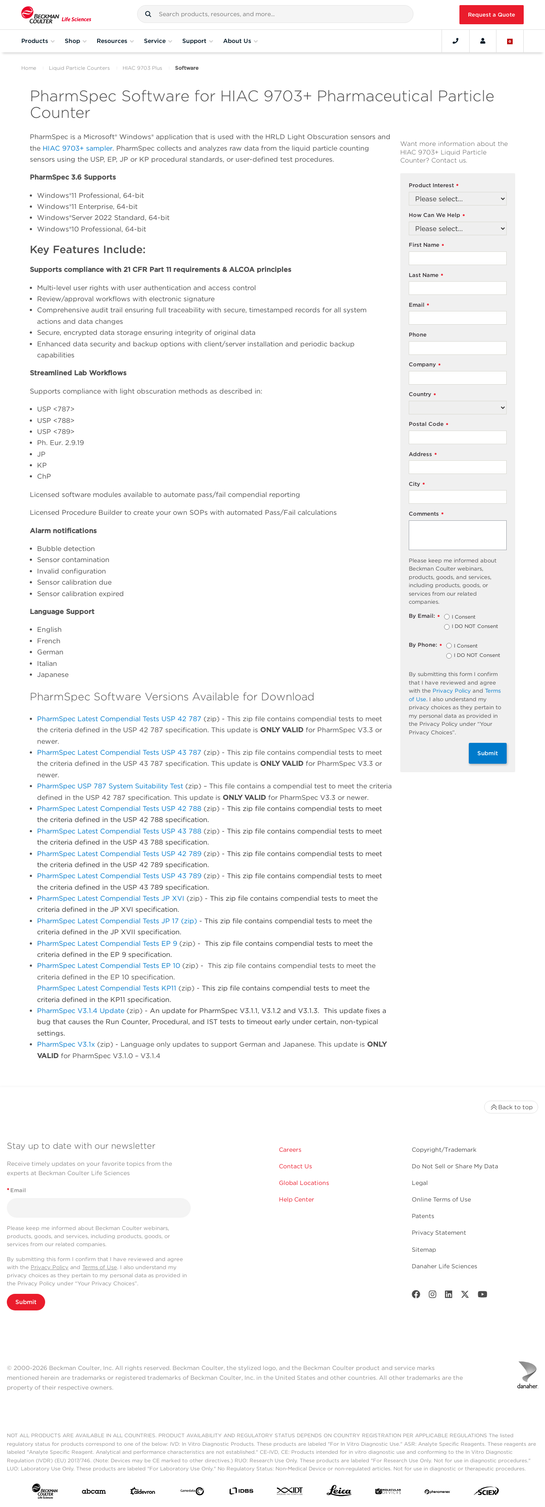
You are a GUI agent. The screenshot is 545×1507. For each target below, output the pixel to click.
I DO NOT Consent (475, 626)
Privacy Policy (452, 691)
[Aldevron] (142, 1493)
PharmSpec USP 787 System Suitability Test (110, 786)
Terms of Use (99, 1267)
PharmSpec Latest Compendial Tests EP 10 (108, 966)
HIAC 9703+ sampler (77, 148)
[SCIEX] (486, 1493)
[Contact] (455, 41)
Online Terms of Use (441, 1199)
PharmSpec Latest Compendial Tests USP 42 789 (119, 854)
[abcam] (93, 1493)
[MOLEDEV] (388, 1492)
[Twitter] (465, 1296)
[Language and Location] (510, 41)
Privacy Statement (439, 1232)
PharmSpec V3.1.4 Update (81, 1011)
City (417, 484)
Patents (423, 1216)
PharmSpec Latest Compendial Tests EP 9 (107, 943)
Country (422, 394)
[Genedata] (192, 1493)
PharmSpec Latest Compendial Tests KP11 (106, 988)
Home (28, 68)
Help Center (296, 1199)
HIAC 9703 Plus (142, 68)
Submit (487, 753)
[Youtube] (483, 1296)
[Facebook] (416, 1296)
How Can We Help (437, 215)
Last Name (426, 275)
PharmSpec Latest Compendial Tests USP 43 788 (119, 831)
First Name (426, 245)
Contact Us (295, 1166)
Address (423, 454)
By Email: (424, 616)
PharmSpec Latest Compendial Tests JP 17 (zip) (118, 921)
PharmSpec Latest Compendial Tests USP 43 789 (119, 876)
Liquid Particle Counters (79, 68)
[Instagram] (432, 1296)
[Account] (483, 41)
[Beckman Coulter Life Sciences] (56, 14)
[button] (148, 14)
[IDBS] (241, 1492)
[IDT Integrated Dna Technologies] (290, 1493)
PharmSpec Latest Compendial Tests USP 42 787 (119, 719)
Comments (426, 514)
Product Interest (434, 185)
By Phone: (425, 645)
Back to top (511, 1107)
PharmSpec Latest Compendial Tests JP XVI (110, 898)
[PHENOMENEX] (437, 1492)
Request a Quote (491, 14)
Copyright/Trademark (444, 1149)
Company (425, 364)
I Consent (464, 617)
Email (419, 305)
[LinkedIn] (449, 1296)
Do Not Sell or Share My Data (455, 1166)
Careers (290, 1149)
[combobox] (275, 14)
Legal (420, 1182)
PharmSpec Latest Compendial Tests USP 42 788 (119, 809)
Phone (418, 334)
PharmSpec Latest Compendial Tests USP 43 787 (119, 752)
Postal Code (428, 424)
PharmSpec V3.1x (66, 1044)
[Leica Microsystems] (339, 1492)
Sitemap (424, 1249)
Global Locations (304, 1182)
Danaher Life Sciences (444, 1266)
